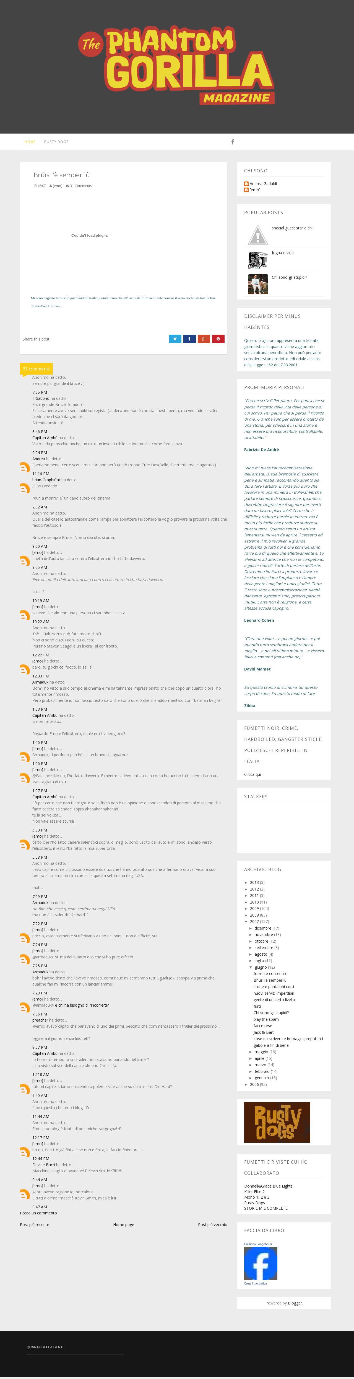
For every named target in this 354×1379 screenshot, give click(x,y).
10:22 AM (40, 623)
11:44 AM (40, 1118)
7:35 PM (39, 393)
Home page (123, 1226)
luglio (260, 962)
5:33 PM (39, 831)
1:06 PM (39, 744)
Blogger (295, 1304)
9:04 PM (39, 454)
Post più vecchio (212, 1226)
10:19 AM (40, 602)
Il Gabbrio (41, 400)
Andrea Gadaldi (263, 185)
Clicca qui (252, 776)
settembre (264, 949)
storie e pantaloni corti (274, 988)
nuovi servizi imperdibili (274, 994)
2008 (255, 916)
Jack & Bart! (264, 1034)
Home (29, 142)
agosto (262, 955)
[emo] (37, 554)
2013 (255, 884)
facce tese (263, 1027)
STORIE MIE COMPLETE (266, 1209)
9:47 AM (39, 1208)
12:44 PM (40, 1160)
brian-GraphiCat (46, 481)
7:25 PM (39, 967)
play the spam (266, 1021)
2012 (255, 890)
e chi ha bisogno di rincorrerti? (82, 1006)
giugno (261, 968)
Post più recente (34, 1226)
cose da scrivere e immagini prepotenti (288, 1040)
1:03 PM (39, 710)
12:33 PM (40, 677)
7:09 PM (39, 898)
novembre (264, 936)
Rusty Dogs (56, 142)
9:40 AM (39, 1097)
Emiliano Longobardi (258, 1245)
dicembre (263, 929)
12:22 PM (40, 656)
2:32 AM (39, 508)
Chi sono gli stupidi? (289, 279)
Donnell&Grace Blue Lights (268, 1187)
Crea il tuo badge (255, 1285)
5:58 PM (39, 858)
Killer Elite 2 (254, 1193)
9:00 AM (39, 548)
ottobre (262, 942)
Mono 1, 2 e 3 (256, 1198)
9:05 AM (39, 569)
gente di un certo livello (274, 1001)
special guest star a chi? (293, 229)
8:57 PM (39, 1048)
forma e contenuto (271, 975)
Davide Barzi (43, 1166)
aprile (260, 1060)
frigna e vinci (283, 254)
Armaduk (40, 683)
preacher (40, 1021)
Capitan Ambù (45, 439)
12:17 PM (40, 1139)
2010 (255, 903)
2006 (255, 1086)
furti (257, 1007)
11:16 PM (40, 475)
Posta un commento (38, 1214)
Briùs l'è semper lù (270, 981)
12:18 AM (40, 1076)
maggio (262, 1053)
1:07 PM (39, 792)
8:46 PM (39, 433)
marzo (261, 1066)
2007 (255, 923)
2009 (255, 910)
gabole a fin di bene (271, 1047)
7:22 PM (39, 925)
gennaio (262, 1079)
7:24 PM (39, 946)
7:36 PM (39, 1015)
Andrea (38, 460)
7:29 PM (39, 994)
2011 (255, 897)
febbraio (263, 1073)
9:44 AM (39, 1181)
